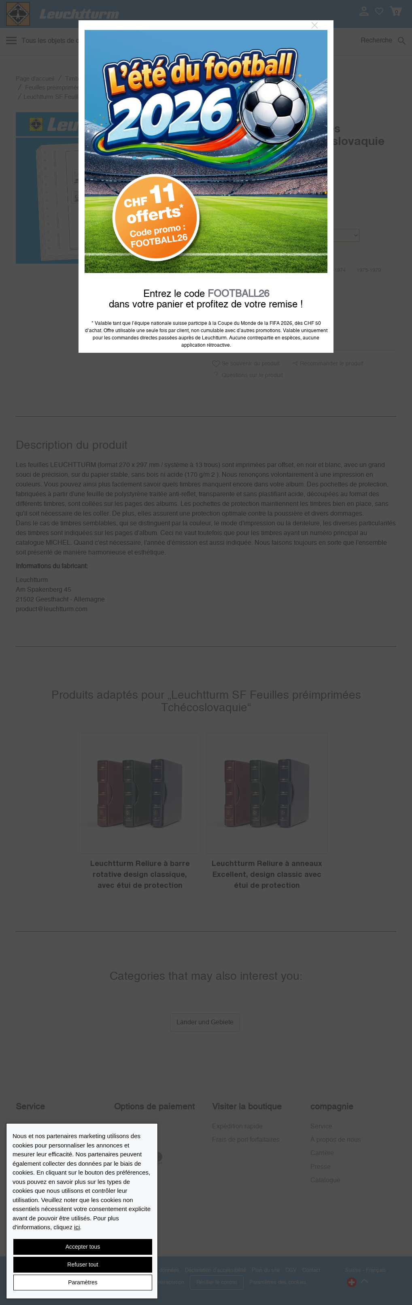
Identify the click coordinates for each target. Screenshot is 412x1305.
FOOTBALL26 (238, 294)
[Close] (315, 25)
